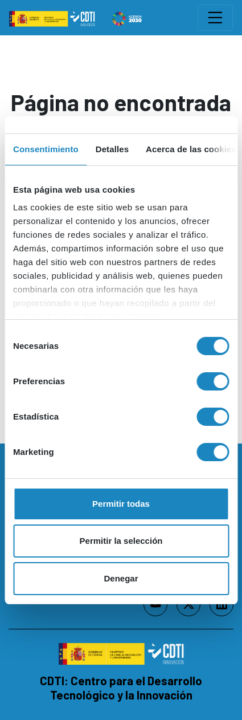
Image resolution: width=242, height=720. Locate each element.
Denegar (121, 578)
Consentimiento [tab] (46, 149)
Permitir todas (121, 504)
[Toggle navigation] (215, 18)
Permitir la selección (121, 541)
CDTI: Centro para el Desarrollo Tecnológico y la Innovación (121, 687)
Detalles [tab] (112, 149)
